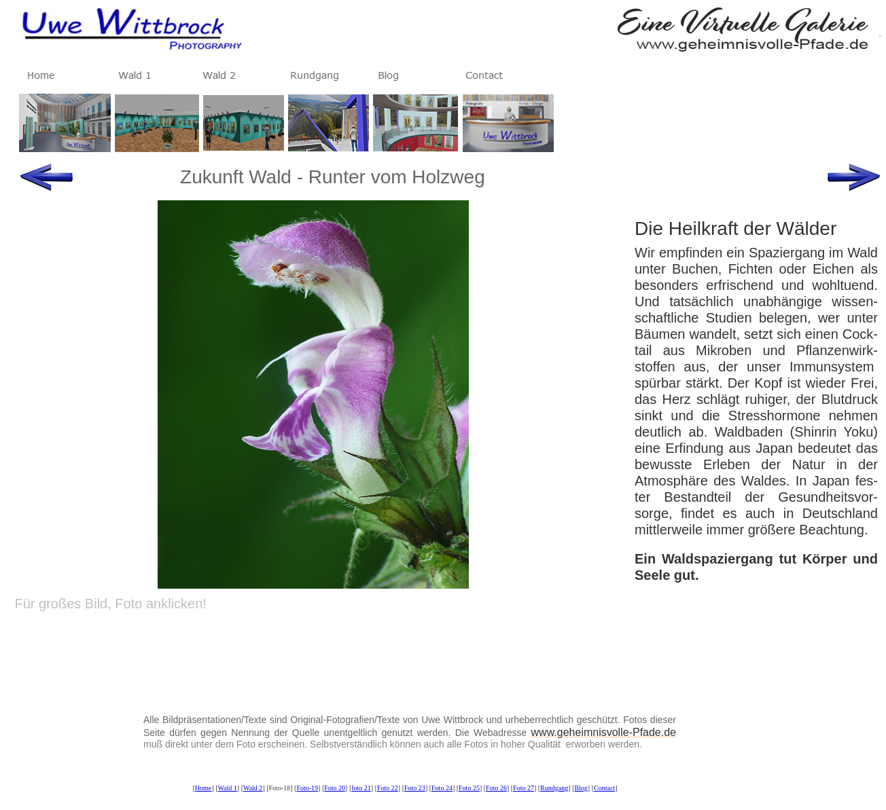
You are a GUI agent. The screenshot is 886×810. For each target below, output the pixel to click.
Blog (580, 788)
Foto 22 (387, 788)
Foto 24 (442, 788)
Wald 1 (226, 788)
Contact (604, 788)
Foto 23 (414, 788)
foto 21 (361, 788)
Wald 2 (252, 788)
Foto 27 (523, 788)
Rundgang (554, 788)
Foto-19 (307, 788)
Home (203, 788)
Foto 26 (496, 788)
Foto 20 (334, 788)
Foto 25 (469, 788)
